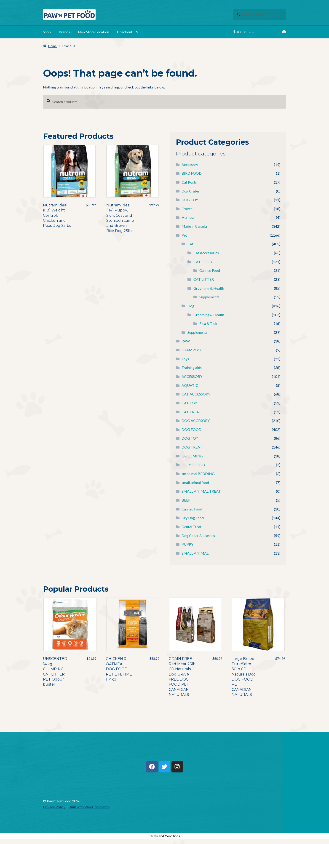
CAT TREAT (191, 412)
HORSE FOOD (193, 464)
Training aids (192, 367)
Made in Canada (194, 226)
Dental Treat (191, 526)
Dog (190, 306)
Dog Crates (191, 191)
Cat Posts (189, 182)
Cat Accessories (206, 253)
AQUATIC (190, 385)
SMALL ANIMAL (195, 553)
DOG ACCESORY (196, 420)
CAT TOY (189, 403)
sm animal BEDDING (198, 473)
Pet (184, 235)
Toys (185, 359)
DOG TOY (190, 200)
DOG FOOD (191, 429)
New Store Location (93, 32)
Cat (190, 244)
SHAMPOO (191, 350)
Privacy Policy (54, 807)
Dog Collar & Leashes (198, 535)
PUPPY (187, 544)
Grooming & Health (208, 288)
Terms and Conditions (164, 836)
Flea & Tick (208, 323)
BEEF (186, 500)
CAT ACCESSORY (196, 394)
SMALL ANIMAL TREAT (201, 491)
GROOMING (192, 456)
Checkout (124, 32)
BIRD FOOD (192, 173)
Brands (64, 32)
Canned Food (209, 270)
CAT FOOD (202, 261)
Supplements (209, 297)
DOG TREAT (192, 447)
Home (52, 46)
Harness (188, 217)
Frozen (187, 208)
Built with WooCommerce (89, 807)
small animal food (195, 482)
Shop (47, 32)
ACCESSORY (192, 376)
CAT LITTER (203, 279)
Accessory (190, 164)
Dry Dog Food (193, 517)
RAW (186, 341)
